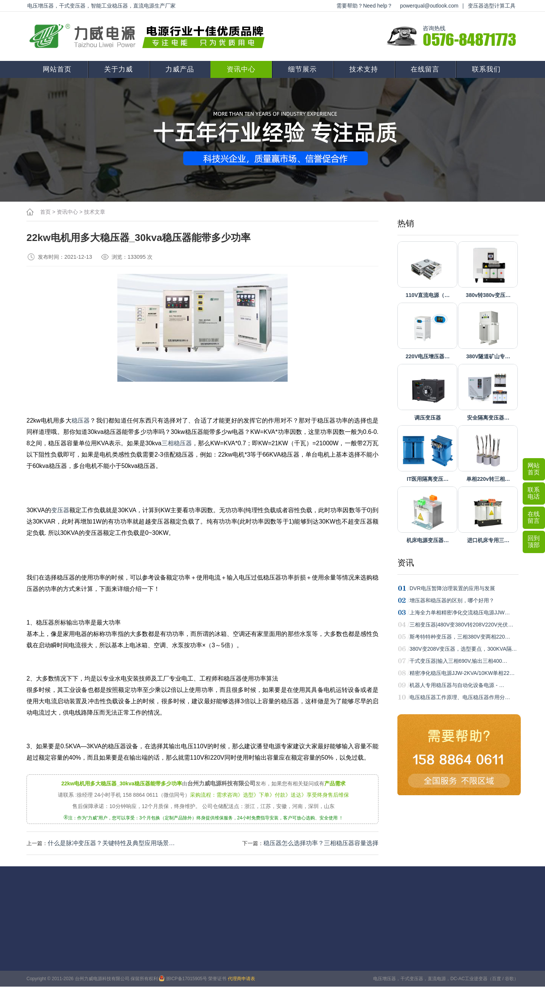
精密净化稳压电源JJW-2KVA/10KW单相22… (462, 673)
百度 (496, 978)
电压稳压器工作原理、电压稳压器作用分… (460, 697)
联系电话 (534, 493)
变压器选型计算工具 (491, 6)
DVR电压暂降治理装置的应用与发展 (452, 588)
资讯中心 (241, 69)
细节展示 (302, 69)
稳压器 (81, 420)
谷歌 (509, 978)
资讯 (405, 562)
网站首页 (57, 69)
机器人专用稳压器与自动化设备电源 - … (457, 685)
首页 (45, 212)
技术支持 (363, 69)
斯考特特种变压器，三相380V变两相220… (460, 637)
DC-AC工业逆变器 (468, 978)
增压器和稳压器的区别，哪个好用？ (452, 600)
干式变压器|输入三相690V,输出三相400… (458, 661)
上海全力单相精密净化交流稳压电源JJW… (460, 612)
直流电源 (437, 978)
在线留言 (425, 69)
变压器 (60, 510)
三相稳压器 (177, 443)
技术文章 (94, 212)
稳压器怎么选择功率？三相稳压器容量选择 (320, 843)
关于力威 (118, 69)
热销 (405, 223)
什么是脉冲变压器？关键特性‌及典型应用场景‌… (111, 843)
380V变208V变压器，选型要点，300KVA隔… (463, 649)
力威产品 (179, 69)
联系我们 (486, 69)
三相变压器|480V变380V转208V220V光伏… (461, 625)
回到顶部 (534, 541)
